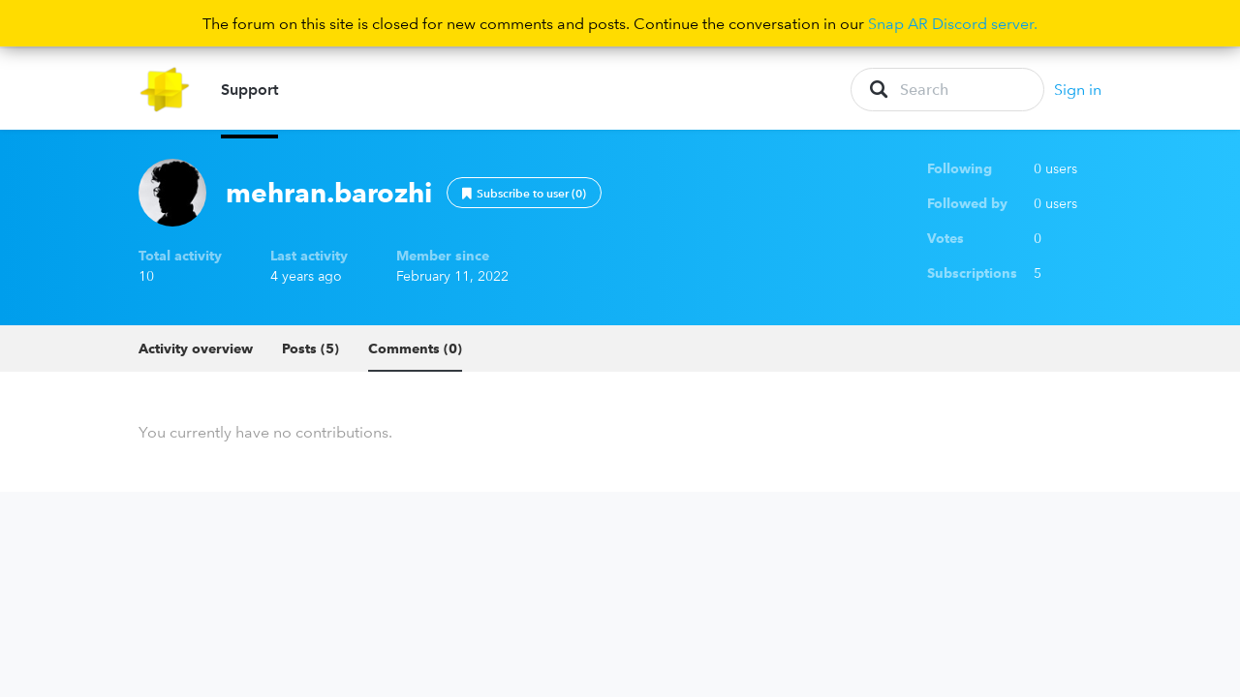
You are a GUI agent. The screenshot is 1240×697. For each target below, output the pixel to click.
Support (249, 96)
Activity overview (196, 364)
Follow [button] (524, 208)
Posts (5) (310, 364)
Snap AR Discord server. (953, 23)
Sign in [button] (1077, 96)
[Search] (947, 97)
